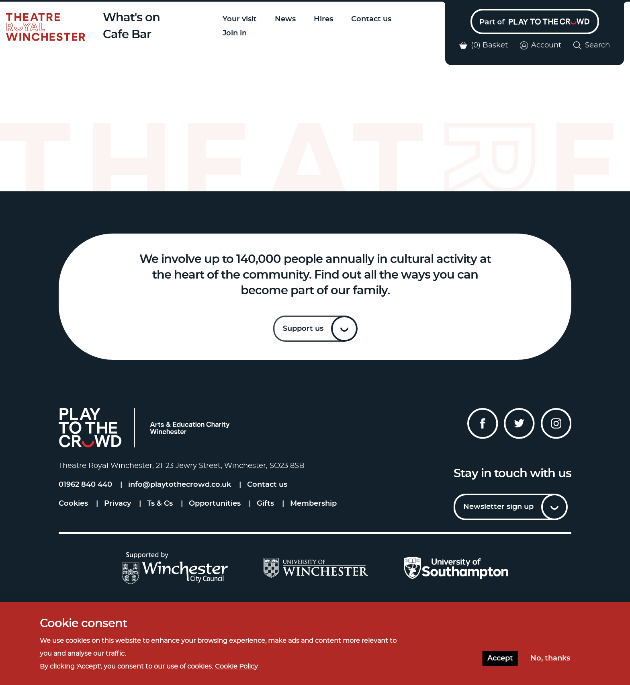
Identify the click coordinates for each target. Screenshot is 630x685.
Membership (313, 505)
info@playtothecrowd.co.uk (179, 486)
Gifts (265, 505)
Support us (303, 330)
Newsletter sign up (498, 508)
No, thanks (550, 658)
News (286, 19)
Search (591, 47)
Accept (500, 658)
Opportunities (215, 505)
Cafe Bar (129, 35)
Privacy (117, 505)
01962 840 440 (85, 486)
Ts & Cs (160, 505)
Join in (236, 33)
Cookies (73, 505)
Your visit (241, 19)
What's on (133, 18)
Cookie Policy (236, 666)
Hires (325, 19)
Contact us (373, 19)
